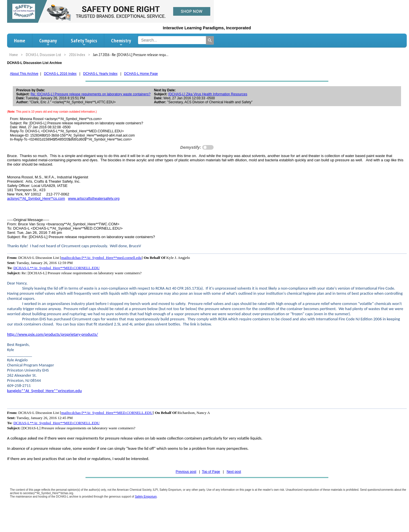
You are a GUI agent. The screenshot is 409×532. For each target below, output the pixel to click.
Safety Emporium (146, 496)
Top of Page (211, 472)
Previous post (186, 472)
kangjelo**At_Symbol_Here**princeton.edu (44, 390)
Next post (234, 472)
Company (48, 42)
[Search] (210, 40)
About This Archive (24, 74)
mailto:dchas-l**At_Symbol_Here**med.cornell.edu (101, 257)
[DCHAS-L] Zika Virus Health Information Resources (207, 94)
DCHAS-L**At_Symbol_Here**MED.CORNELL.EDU (56, 268)
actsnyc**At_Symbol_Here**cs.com (36, 198)
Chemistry (121, 42)
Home (19, 40)
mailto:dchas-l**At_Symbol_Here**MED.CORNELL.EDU (107, 413)
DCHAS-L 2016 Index (60, 74)
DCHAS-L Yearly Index (100, 74)
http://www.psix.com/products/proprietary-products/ (52, 334)
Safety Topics (84, 42)
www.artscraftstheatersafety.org (94, 198)
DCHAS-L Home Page (141, 74)
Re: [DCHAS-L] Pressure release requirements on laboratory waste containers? (91, 94)
